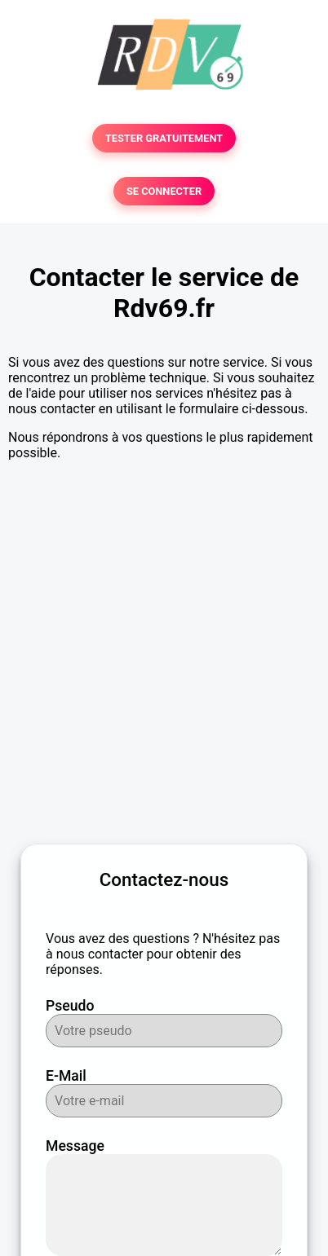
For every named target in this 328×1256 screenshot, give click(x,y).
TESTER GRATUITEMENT (164, 138)
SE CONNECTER (164, 191)
